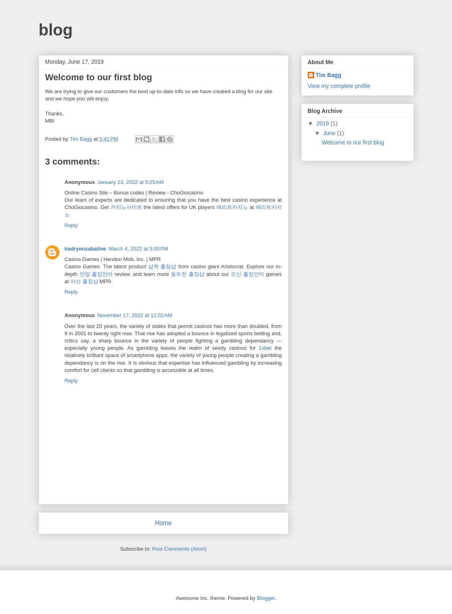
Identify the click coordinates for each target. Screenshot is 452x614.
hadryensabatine (85, 249)
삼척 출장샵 (162, 266)
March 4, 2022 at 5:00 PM (138, 249)
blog (56, 30)
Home (163, 523)
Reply (71, 225)
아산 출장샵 (84, 281)
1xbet (265, 348)
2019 (323, 123)
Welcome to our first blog (353, 142)
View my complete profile (339, 86)
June (330, 133)
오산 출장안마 (247, 274)
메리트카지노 (232, 207)
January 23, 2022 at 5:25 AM (130, 182)
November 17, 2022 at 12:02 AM (134, 315)
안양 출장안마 (96, 274)
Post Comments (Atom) (179, 549)
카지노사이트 (126, 207)
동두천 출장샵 (187, 274)
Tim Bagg (329, 75)
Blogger (266, 598)
